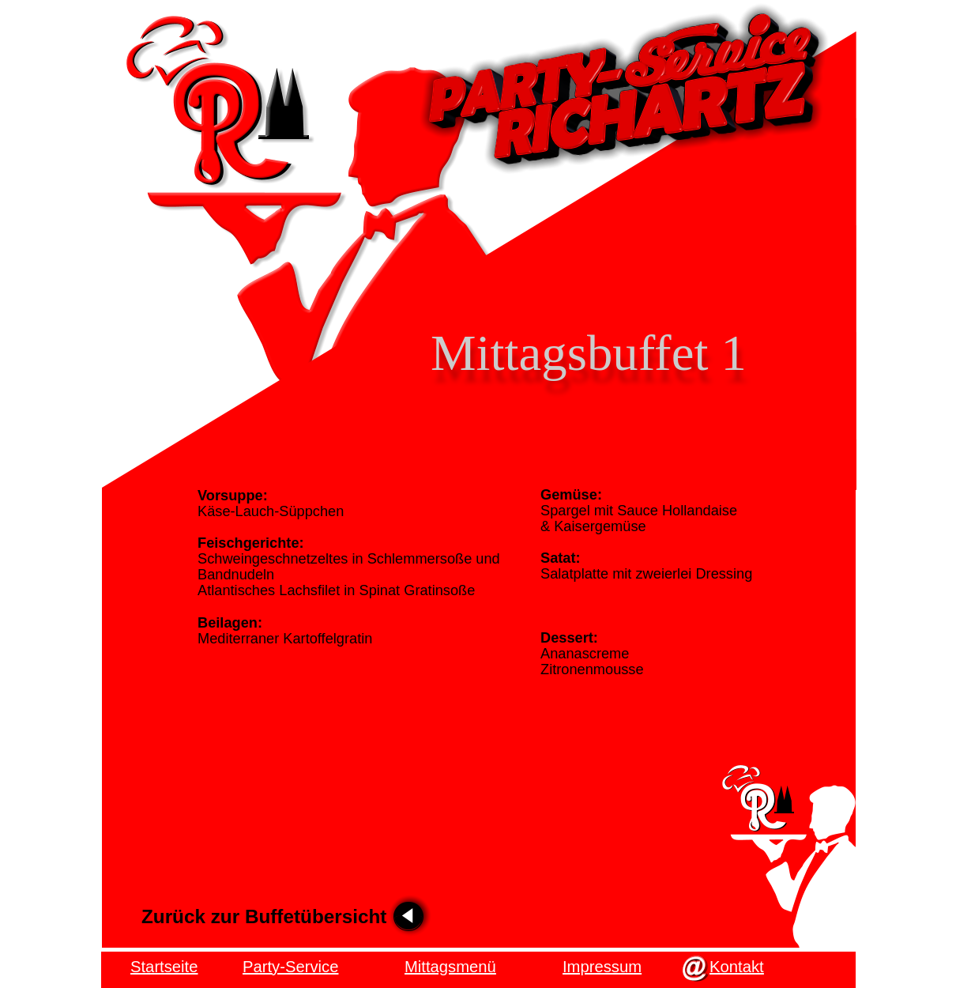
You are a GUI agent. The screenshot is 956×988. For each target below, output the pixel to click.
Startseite (164, 966)
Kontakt (736, 966)
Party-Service (290, 966)
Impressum (602, 966)
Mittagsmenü (450, 966)
